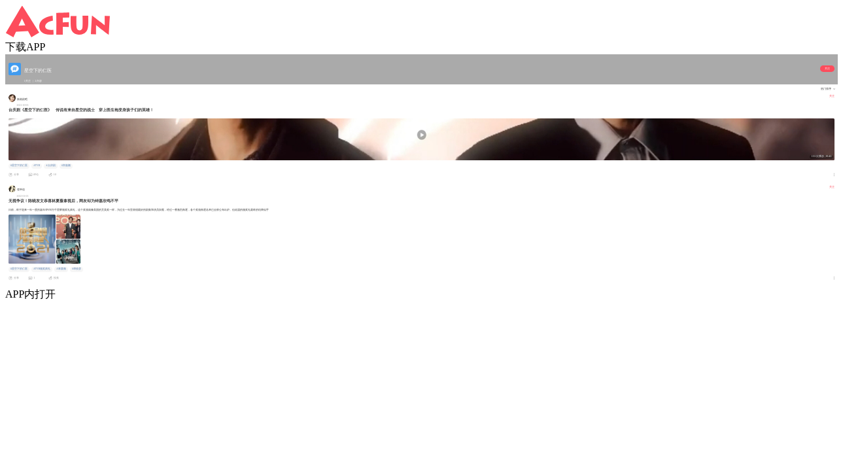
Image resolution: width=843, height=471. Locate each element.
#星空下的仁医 (18, 165)
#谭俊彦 (76, 269)
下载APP (25, 46)
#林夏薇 (61, 269)
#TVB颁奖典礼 (41, 269)
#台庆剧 (51, 165)
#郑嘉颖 (66, 165)
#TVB (36, 165)
